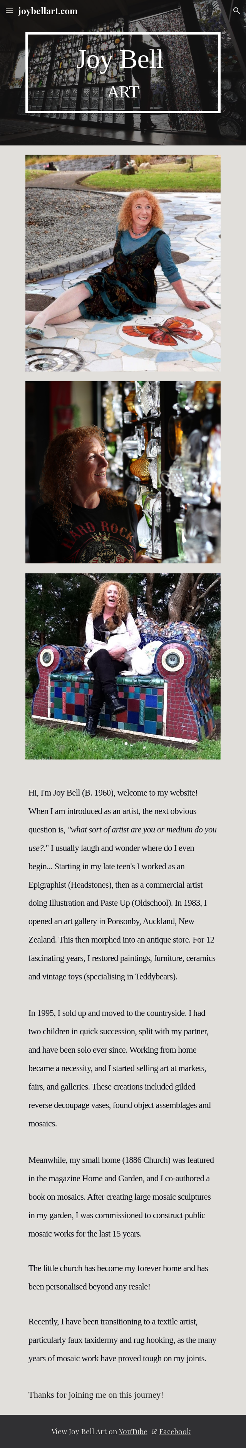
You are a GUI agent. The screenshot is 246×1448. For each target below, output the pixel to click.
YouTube (133, 1431)
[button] (9, 10)
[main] (123, 72)
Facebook (175, 1431)
